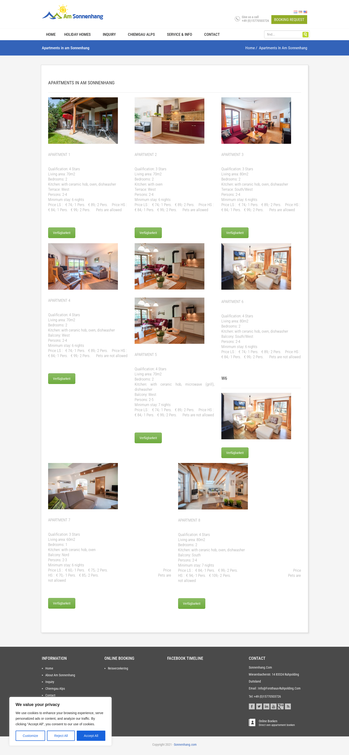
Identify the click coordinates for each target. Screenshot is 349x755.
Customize (30, 736)
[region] (60, 721)
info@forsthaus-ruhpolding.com (279, 688)
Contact (212, 34)
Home (51, 34)
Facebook (252, 705)
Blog (288, 705)
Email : (253, 688)
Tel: (251, 696)
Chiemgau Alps (141, 34)
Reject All (61, 736)
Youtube (273, 705)
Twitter (259, 705)
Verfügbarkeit (61, 233)
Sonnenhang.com (185, 744)
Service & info (179, 34)
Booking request (289, 19)
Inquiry (109, 34)
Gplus (281, 705)
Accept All (91, 736)
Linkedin (266, 705)
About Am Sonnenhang (60, 675)
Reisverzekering (118, 668)
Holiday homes (77, 34)
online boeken (277, 722)
